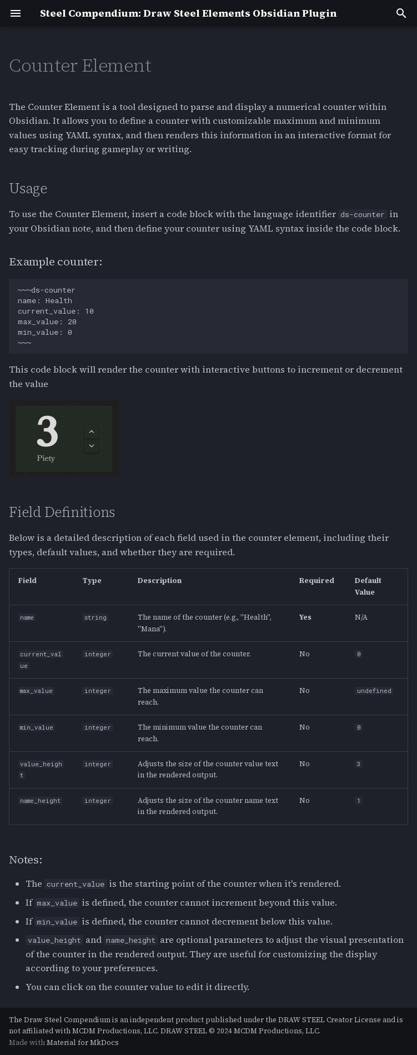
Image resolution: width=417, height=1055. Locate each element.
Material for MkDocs (83, 1042)
